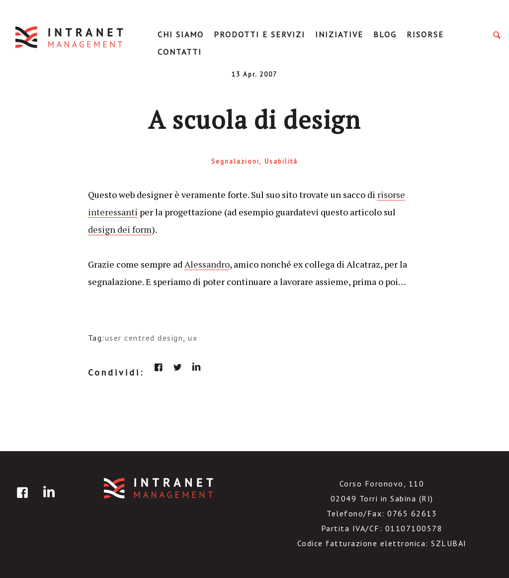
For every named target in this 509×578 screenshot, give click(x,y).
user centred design (144, 338)
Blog (385, 34)
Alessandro (207, 264)
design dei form (120, 229)
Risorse (425, 34)
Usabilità (281, 161)
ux (192, 338)
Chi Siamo (181, 34)
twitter (177, 367)
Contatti (180, 52)
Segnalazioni (235, 161)
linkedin (196, 367)
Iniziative (339, 34)
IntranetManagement (70, 37)
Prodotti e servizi (259, 34)
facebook (158, 367)
